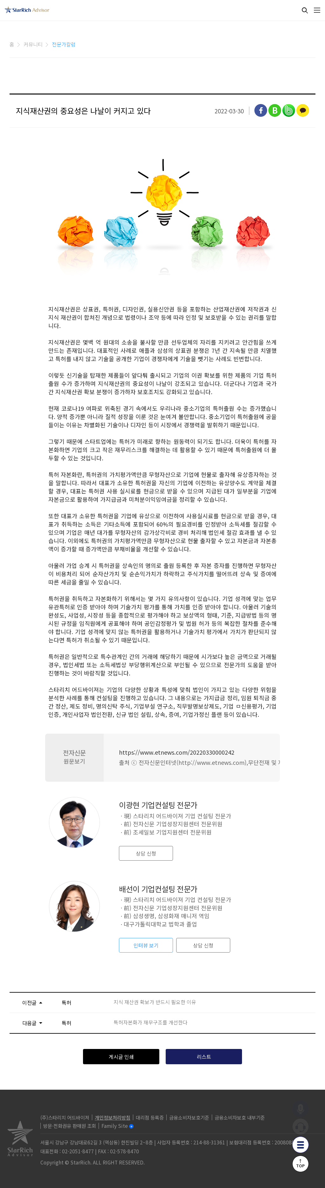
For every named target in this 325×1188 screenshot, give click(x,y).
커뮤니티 (33, 44)
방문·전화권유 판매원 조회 (69, 1125)
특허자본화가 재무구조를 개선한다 (151, 1022)
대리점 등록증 (150, 1117)
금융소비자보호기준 (189, 1117)
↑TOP (300, 1163)
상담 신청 (146, 853)
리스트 (204, 1056)
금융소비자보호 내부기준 (240, 1117)
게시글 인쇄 (121, 1056)
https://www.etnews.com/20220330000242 (176, 752)
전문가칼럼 (64, 44)
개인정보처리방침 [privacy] (112, 1117)
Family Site (114, 1125)
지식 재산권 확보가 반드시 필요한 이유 (155, 1002)
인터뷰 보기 (146, 945)
